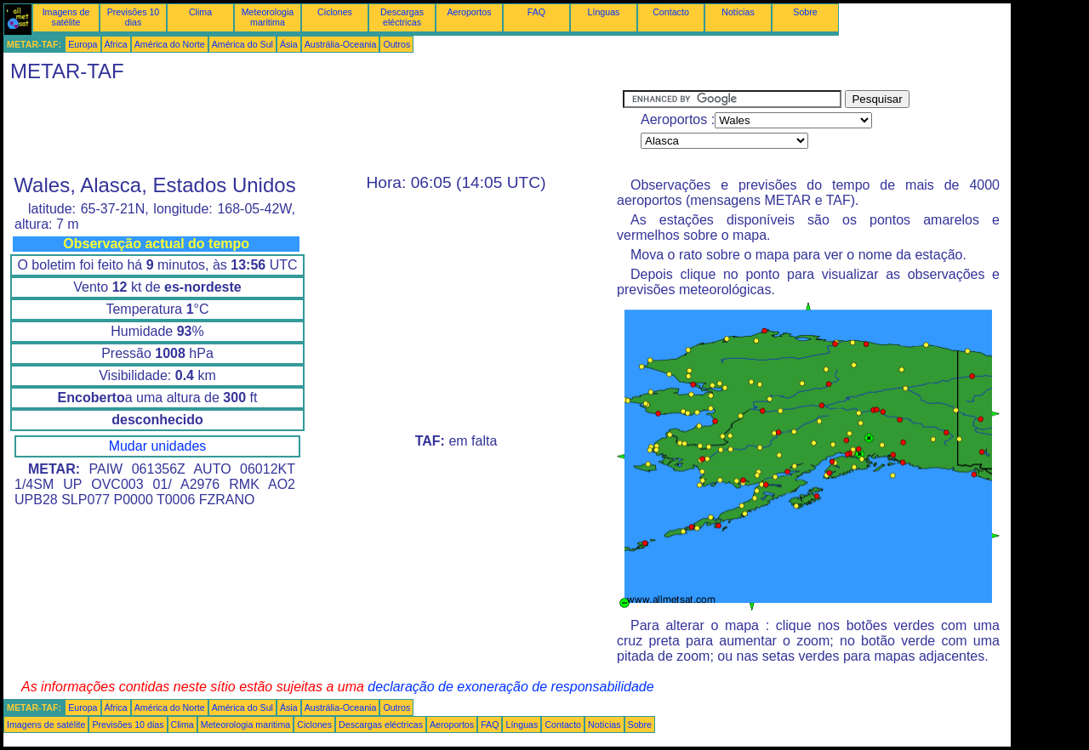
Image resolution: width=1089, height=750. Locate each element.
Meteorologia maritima (268, 17)
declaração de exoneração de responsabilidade (510, 686)
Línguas (604, 12)
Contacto (671, 12)
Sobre (805, 12)
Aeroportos (469, 12)
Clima (200, 12)
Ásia (289, 44)
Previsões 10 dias (133, 17)
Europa (82, 44)
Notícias (738, 12)
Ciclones (334, 12)
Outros (396, 44)
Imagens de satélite (66, 17)
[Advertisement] (313, 128)
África (116, 44)
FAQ (536, 12)
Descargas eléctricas (402, 17)
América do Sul (242, 44)
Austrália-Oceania (341, 44)
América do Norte (169, 44)
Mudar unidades (158, 446)
